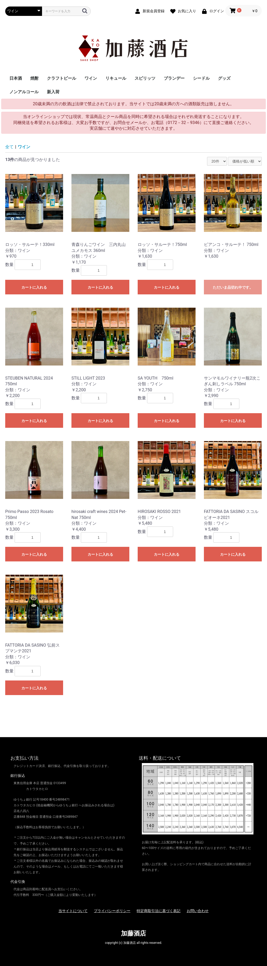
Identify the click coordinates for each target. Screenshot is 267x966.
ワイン (90, 78)
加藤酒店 (133, 933)
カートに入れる (34, 287)
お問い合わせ (198, 911)
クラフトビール (61, 78)
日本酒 (15, 78)
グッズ (224, 78)
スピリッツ (145, 78)
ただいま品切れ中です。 (233, 287)
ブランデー (174, 78)
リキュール (115, 78)
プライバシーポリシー (112, 911)
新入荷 (53, 91)
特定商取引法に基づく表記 (158, 911)
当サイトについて (73, 911)
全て (9, 146)
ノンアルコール (24, 91)
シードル (201, 78)
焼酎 (34, 78)
